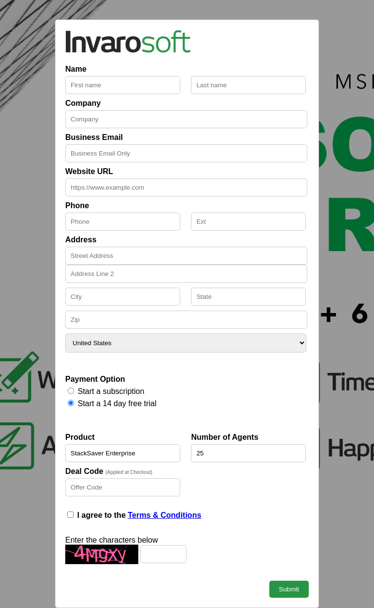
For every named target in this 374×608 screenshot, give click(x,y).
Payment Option (95, 379)
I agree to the (139, 515)
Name (76, 69)
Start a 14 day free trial (116, 403)
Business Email (94, 137)
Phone (77, 205)
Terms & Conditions (164, 515)
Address (80, 239)
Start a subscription (110, 391)
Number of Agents (224, 437)
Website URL (89, 171)
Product (79, 437)
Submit (289, 589)
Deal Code (108, 471)
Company (83, 103)
